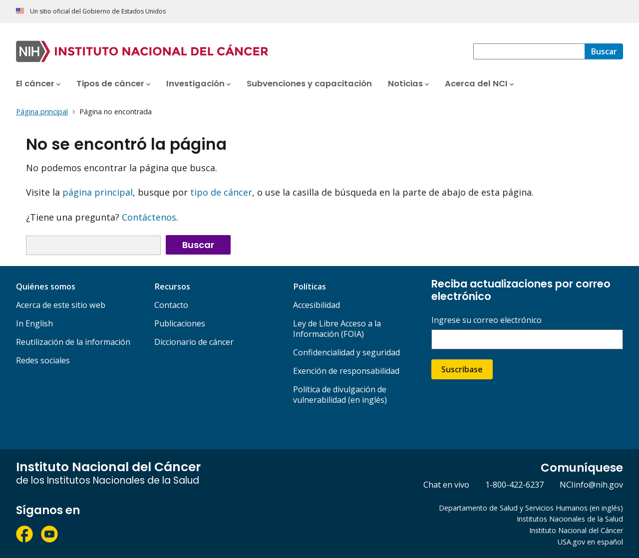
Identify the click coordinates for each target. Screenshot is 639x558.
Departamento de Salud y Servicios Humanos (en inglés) (531, 508)
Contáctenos (149, 217)
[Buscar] (604, 51)
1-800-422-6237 (514, 484)
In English (34, 323)
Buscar (198, 245)
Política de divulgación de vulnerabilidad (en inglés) (340, 394)
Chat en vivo (446, 484)
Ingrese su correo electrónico (486, 320)
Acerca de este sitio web (60, 304)
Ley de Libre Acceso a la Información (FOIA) (337, 328)
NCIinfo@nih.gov (591, 484)
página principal (97, 192)
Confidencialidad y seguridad (346, 352)
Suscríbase (462, 369)
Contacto (171, 304)
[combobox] (529, 51)
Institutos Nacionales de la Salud (570, 519)
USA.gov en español (590, 542)
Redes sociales (43, 360)
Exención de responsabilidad (346, 370)
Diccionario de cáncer (194, 341)
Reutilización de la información (73, 341)
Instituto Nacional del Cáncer (576, 530)
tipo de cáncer (221, 192)
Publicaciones (179, 323)
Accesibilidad (316, 304)
